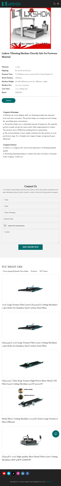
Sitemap (48, 481)
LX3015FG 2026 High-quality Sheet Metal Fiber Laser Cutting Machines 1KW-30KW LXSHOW (29, 458)
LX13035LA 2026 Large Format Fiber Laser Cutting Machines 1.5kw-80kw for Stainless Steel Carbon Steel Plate (29, 344)
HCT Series (44, 271)
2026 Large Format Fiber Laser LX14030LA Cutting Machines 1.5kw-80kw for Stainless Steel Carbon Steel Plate (29, 306)
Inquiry (8, 100)
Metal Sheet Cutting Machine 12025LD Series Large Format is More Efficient (30, 420)
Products (34, 271)
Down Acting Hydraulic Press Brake (15, 271)
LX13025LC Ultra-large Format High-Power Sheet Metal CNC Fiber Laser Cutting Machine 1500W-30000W (29, 382)
